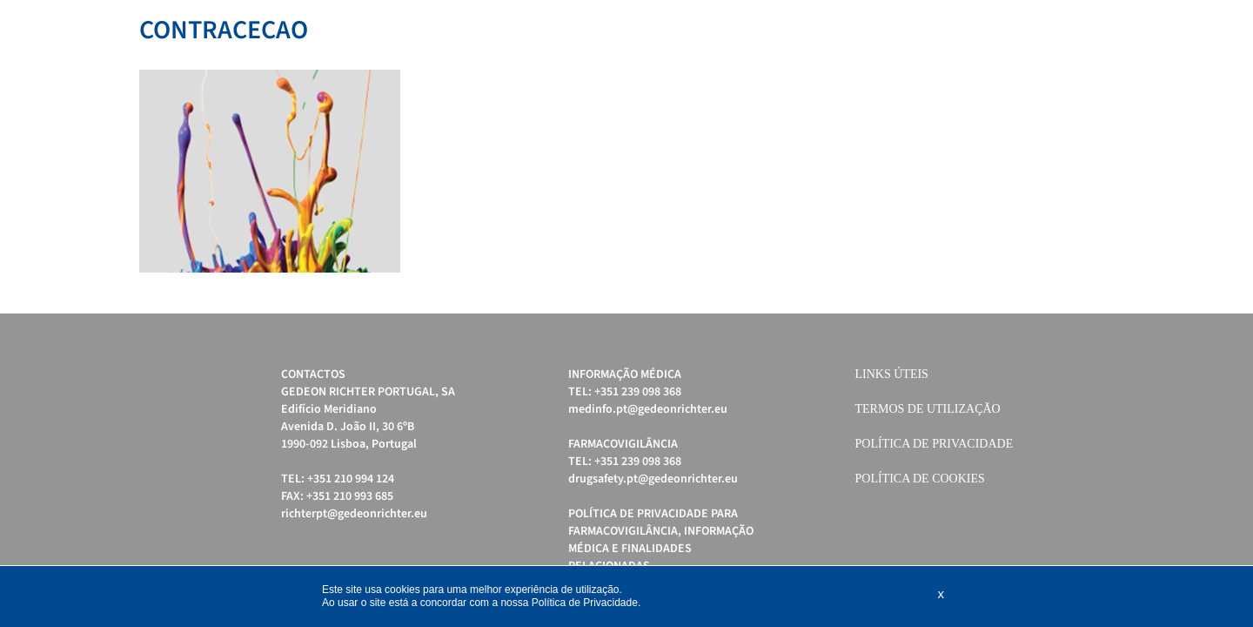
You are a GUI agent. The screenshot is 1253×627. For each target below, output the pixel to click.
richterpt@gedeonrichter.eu (354, 513)
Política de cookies (920, 478)
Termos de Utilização (928, 408)
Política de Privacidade (934, 443)
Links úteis (891, 374)
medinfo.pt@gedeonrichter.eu (647, 409)
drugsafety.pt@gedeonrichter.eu (653, 479)
